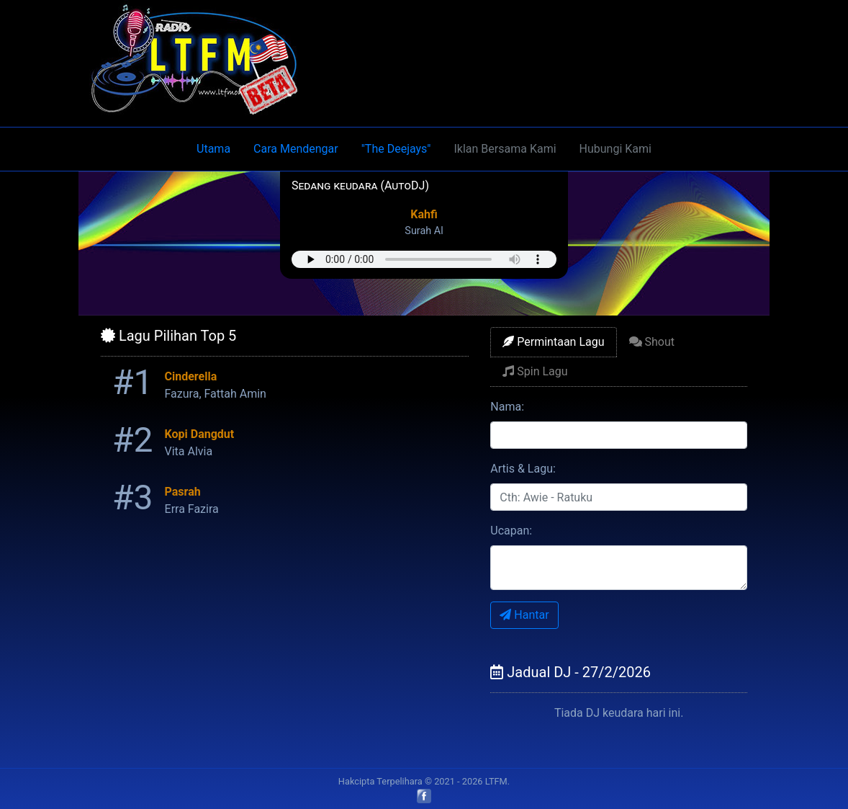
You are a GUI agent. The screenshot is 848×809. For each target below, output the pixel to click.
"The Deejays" (396, 149)
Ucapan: (511, 530)
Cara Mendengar (295, 149)
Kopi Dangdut (200, 434)
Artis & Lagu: (523, 468)
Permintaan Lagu (553, 342)
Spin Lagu (534, 371)
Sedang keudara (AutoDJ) (360, 185)
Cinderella (191, 376)
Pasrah (183, 492)
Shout (652, 342)
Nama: (507, 407)
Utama (213, 149)
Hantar (524, 615)
